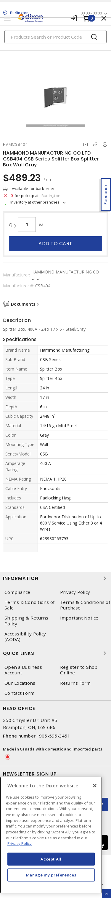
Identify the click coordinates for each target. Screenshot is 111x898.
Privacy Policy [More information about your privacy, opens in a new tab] (19, 843)
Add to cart (55, 243)
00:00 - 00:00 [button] (91, 13)
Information (55, 578)
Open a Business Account (23, 670)
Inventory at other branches (35, 202)
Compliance (17, 592)
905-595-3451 (54, 736)
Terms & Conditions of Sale (29, 605)
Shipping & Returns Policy (26, 620)
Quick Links (55, 653)
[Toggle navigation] (7, 18)
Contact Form (19, 693)
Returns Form (75, 683)
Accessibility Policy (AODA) (25, 636)
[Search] (55, 36)
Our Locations (19, 683)
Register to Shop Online (79, 670)
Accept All (51, 859)
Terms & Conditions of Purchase (85, 605)
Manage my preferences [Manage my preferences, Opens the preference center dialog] (51, 875)
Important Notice (79, 618)
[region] (51, 835)
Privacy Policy (75, 592)
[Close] (94, 785)
